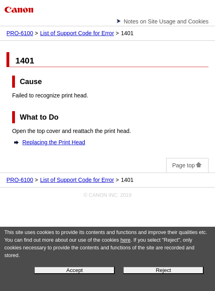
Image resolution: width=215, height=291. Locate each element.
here (125, 240)
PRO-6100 (19, 33)
